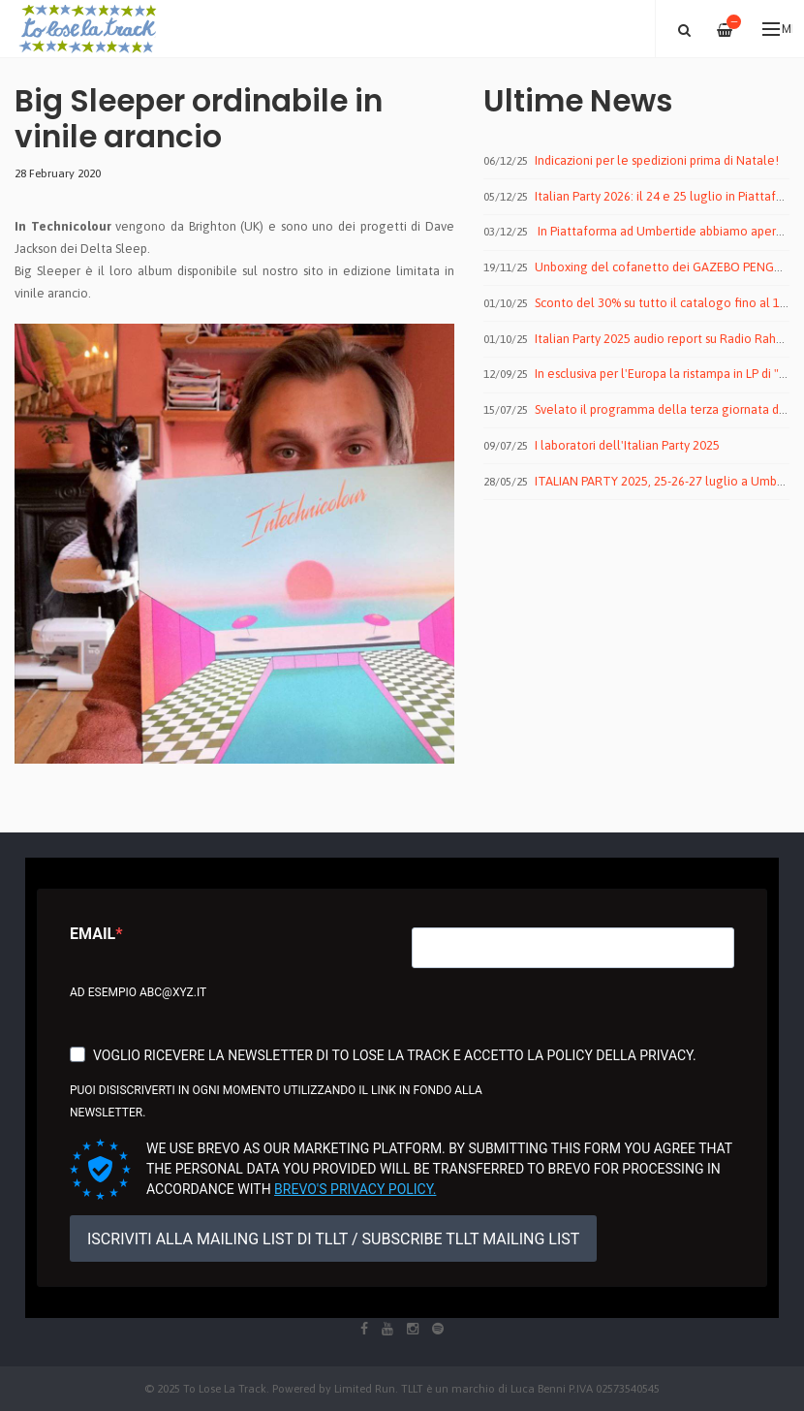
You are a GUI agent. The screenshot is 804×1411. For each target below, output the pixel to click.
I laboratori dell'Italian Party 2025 (627, 445)
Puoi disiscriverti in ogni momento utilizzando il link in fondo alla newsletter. (276, 1101)
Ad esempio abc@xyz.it (138, 992)
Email (92, 934)
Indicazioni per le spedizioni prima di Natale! (657, 160)
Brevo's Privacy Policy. (355, 1189)
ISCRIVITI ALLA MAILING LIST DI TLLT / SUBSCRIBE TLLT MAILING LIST (333, 1239)
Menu (777, 29)
